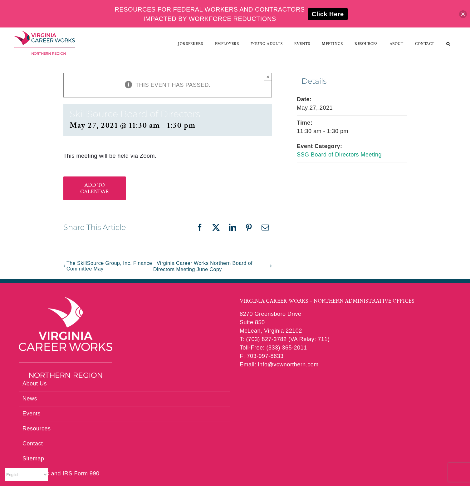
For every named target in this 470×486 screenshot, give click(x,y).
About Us (34, 383)
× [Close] (268, 76)
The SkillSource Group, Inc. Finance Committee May (109, 265)
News (29, 398)
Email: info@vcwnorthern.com (279, 364)
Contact (32, 443)
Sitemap (33, 458)
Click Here (328, 14)
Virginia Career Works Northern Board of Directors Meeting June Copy (202, 266)
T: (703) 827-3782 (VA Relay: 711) (285, 339)
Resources (36, 428)
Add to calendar (94, 188)
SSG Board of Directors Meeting (339, 154)
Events (31, 413)
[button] (448, 44)
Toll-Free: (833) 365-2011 (273, 348)
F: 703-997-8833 (262, 356)
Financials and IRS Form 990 (61, 473)
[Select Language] (26, 474)
